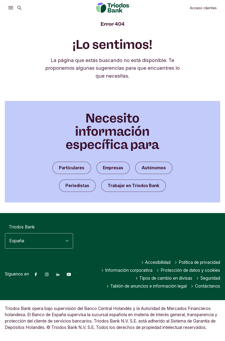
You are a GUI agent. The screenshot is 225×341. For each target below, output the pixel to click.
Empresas (113, 167)
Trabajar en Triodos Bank (133, 185)
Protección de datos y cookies (188, 270)
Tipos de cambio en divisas (163, 278)
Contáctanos (205, 286)
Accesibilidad (156, 262)
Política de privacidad (197, 262)
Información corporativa (127, 270)
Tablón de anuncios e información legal (146, 286)
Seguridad (208, 278)
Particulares (71, 167)
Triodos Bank (22, 227)
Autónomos (154, 167)
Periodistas (77, 185)
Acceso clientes (203, 8)
